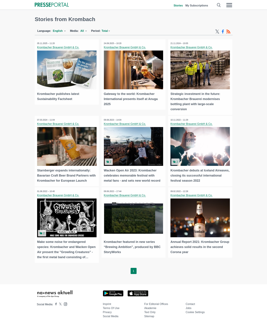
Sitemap (149, 315)
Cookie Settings (195, 311)
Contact (190, 303)
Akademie (150, 307)
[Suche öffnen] (219, 5)
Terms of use (111, 307)
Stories (178, 5)
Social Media (111, 315)
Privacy (107, 311)
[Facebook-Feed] (223, 32)
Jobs (188, 307)
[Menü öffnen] (229, 5)
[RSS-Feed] (228, 32)
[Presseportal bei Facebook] (55, 303)
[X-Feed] (217, 32)
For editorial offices (156, 303)
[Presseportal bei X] (59, 303)
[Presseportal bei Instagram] (64, 303)
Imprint (107, 303)
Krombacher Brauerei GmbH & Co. (58, 47)
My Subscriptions (196, 5)
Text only (150, 311)
